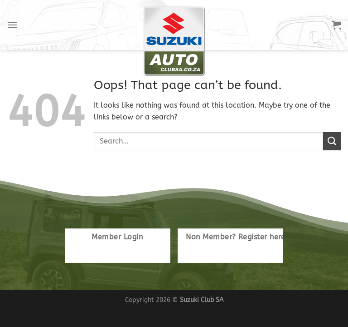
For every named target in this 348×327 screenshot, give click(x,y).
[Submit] (332, 141)
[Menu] (12, 25)
